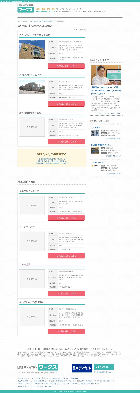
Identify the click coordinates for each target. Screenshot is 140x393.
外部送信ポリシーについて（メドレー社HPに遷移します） (35, 386)
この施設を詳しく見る (66, 66)
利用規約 (39, 378)
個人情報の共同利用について (87, 381)
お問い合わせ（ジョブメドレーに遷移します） (47, 383)
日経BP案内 (74, 378)
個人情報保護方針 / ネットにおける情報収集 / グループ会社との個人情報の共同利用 (42, 381)
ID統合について (73, 381)
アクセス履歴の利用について (105, 381)
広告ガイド (66, 378)
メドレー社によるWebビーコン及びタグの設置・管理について (80, 383)
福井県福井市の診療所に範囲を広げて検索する (52, 163)
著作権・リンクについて (25, 383)
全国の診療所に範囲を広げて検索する (52, 159)
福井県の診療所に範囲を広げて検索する (52, 161)
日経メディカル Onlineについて (52, 378)
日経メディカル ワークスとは (26, 378)
